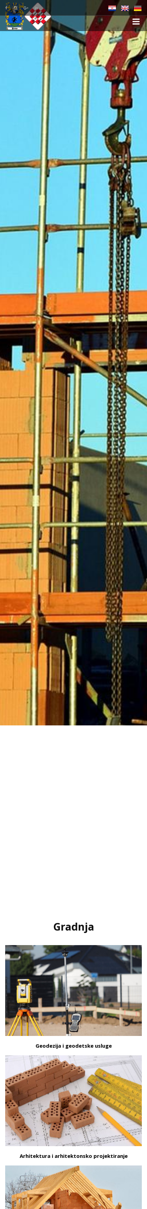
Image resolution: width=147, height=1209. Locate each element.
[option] (73, 362)
